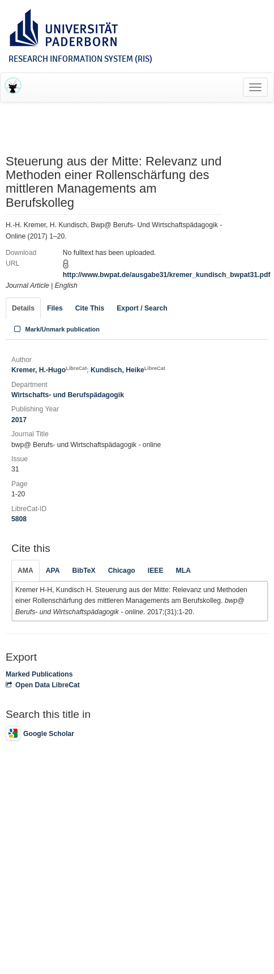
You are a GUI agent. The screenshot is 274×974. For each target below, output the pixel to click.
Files (55, 308)
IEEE (156, 571)
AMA (25, 571)
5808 (19, 519)
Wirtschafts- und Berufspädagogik (67, 395)
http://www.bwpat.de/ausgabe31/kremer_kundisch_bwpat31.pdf (167, 275)
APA (53, 571)
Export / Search (142, 308)
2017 (19, 420)
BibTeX (84, 571)
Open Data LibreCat (43, 685)
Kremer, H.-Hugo (49, 370)
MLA (183, 571)
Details (23, 308)
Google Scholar (40, 734)
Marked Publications (39, 674)
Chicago (121, 571)
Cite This (89, 308)
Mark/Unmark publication (56, 329)
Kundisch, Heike (128, 370)
